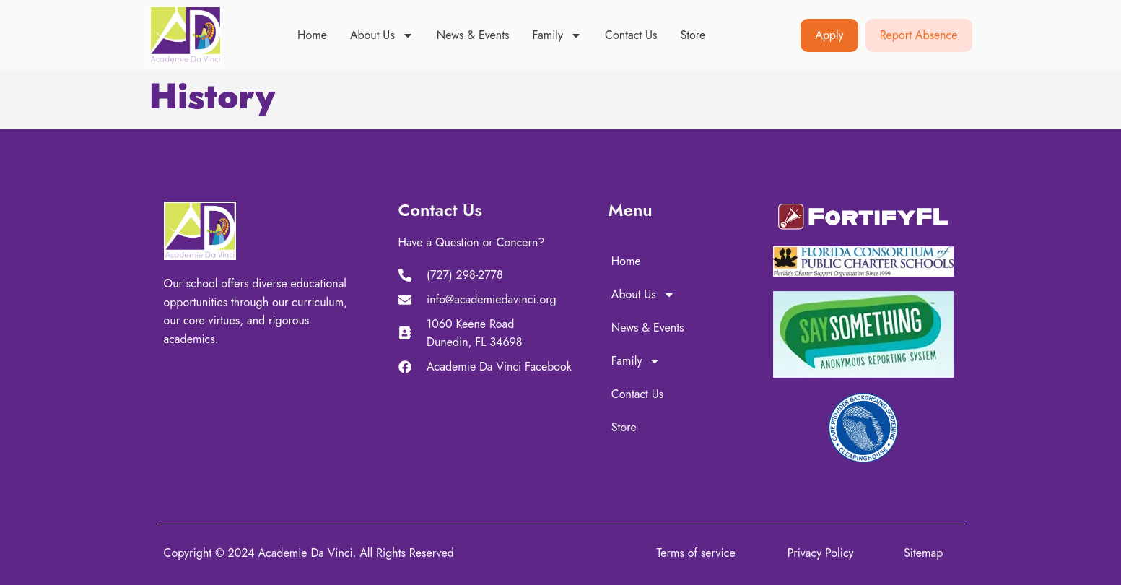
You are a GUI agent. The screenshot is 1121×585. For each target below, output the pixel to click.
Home (312, 35)
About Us (382, 35)
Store (692, 35)
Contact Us (631, 35)
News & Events (473, 35)
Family (557, 35)
